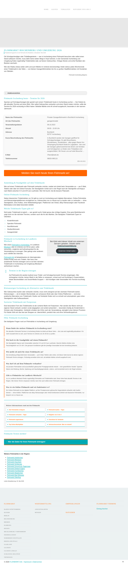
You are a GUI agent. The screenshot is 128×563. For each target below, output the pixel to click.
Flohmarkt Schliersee (14, 463)
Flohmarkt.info (9, 256)
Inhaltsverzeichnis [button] (12, 93)
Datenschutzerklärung (67, 245)
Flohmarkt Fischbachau (15, 470)
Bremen (7, 521)
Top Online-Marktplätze (15, 423)
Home (46, 9)
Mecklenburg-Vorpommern (15, 530)
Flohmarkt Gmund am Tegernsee (18, 465)
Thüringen (8, 556)
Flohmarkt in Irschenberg (20, 244)
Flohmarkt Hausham (14, 461)
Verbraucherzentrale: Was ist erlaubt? (59, 423)
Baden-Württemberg (12, 508)
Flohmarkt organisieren (15, 418)
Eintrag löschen (102, 508)
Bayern (7, 511)
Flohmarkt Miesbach (14, 459)
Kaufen (55, 9)
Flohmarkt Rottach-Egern (16, 467)
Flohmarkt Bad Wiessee (15, 474)
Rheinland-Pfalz (10, 540)
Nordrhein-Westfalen (13, 537)
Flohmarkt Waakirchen (15, 472)
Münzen (38, 511)
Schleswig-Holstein (12, 553)
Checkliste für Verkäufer (55, 418)
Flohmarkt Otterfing (14, 476)
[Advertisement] (64, 33)
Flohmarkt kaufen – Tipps (55, 408)
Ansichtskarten (41, 508)
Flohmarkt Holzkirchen (15, 456)
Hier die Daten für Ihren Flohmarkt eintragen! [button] (25, 441)
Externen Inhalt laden (67, 250)
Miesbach (7, 246)
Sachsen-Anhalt (10, 550)
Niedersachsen (10, 534)
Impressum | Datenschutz (33, 561)
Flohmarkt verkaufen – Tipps (16, 413)
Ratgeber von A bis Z (82, 9)
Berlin (6, 514)
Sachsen (7, 546)
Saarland (8, 543)
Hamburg (7, 524)
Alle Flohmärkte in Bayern (16, 408)
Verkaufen (65, 9)
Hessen (7, 527)
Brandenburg (9, 518)
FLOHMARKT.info (16, 561)
